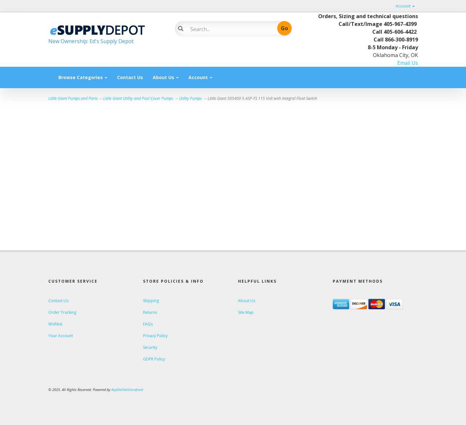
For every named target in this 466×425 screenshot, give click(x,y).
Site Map (246, 312)
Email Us (407, 62)
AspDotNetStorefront (127, 389)
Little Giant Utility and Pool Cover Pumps (138, 98)
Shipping (151, 300)
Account (405, 6)
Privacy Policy (155, 335)
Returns (150, 312)
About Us (166, 77)
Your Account (60, 335)
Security (150, 347)
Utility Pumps (190, 98)
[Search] (228, 29)
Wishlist (55, 324)
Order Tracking (62, 312)
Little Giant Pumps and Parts (73, 98)
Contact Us (130, 77)
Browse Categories (82, 77)
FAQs (148, 324)
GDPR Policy (154, 359)
